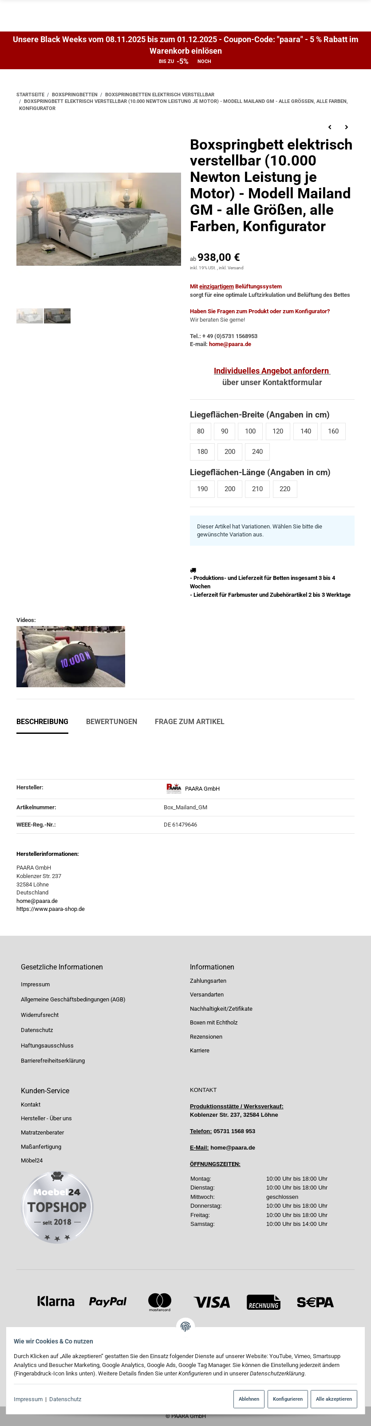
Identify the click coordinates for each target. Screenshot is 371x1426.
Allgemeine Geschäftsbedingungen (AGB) (73, 999)
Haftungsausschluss (47, 1045)
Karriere (199, 1051)
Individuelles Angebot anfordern (271, 370)
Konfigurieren (283, 1399)
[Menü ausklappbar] (349, 16)
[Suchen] (242, 16)
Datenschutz (70, 1399)
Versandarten (207, 994)
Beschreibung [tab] (42, 721)
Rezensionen (206, 1036)
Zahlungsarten (208, 980)
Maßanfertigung (41, 1146)
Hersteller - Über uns (46, 1118)
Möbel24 (32, 1160)
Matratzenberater (42, 1132)
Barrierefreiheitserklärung (53, 1061)
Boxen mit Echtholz (213, 1023)
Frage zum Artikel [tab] (190, 721)
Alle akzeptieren (330, 1399)
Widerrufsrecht (40, 1015)
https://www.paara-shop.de (50, 909)
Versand (236, 267)
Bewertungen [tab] (111, 721)
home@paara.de (37, 901)
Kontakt (30, 1104)
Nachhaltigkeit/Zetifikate (221, 1008)
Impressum (32, 1399)
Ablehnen (245, 1399)
